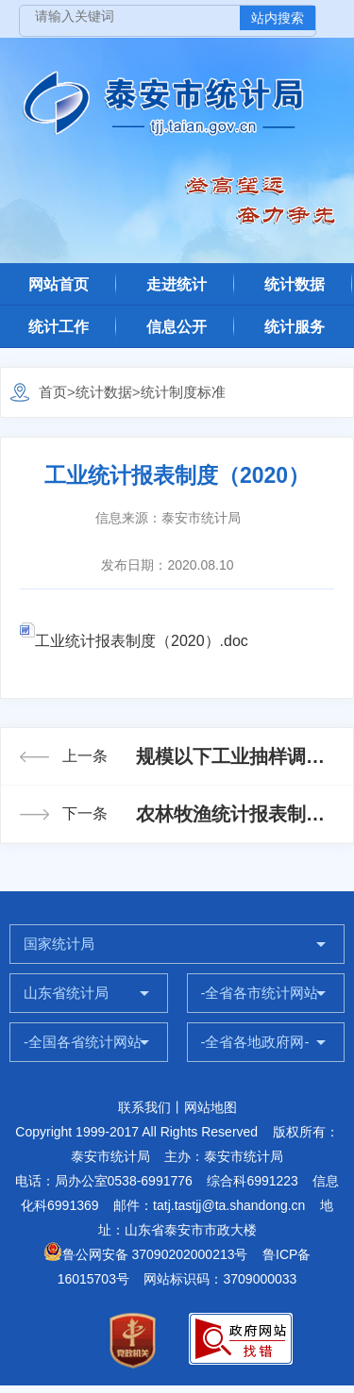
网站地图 (210, 1107)
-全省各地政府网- (255, 1042)
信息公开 (176, 327)
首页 (53, 392)
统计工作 (58, 327)
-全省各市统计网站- (262, 993)
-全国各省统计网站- (85, 1042)
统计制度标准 (183, 392)
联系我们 (144, 1107)
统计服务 (294, 327)
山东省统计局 (66, 993)
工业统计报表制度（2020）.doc (134, 641)
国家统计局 (59, 944)
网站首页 (58, 284)
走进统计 (176, 284)
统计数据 (294, 284)
